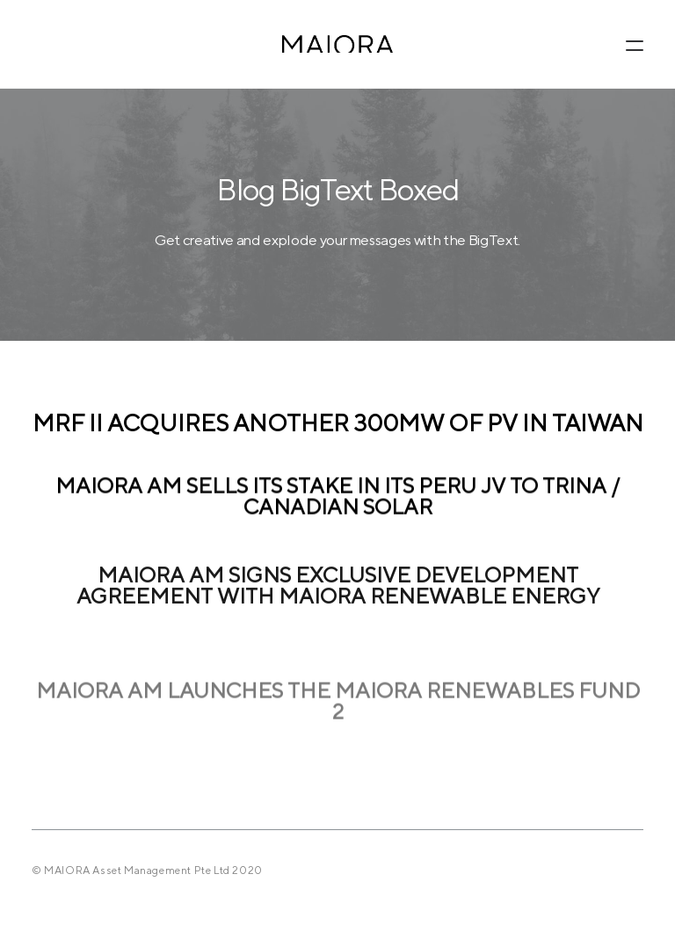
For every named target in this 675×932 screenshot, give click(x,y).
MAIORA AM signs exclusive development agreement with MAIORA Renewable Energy (337, 595)
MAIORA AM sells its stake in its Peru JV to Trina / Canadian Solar (337, 498)
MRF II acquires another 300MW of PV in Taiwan (338, 423)
